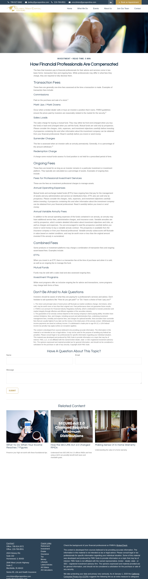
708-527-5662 (14, 2)
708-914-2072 (18, 546)
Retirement (45, 546)
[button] (69, 9)
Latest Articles (46, 565)
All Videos (45, 567)
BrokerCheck (122, 545)
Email (77, 355)
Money (43, 559)
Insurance (45, 554)
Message (10, 370)
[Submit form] (12, 391)
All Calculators (47, 570)
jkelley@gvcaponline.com (37, 2)
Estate (43, 551)
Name (8, 355)
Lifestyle (44, 562)
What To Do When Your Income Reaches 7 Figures (24, 446)
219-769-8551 (58, 2)
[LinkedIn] (110, 2)
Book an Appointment (129, 2)
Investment (45, 549)
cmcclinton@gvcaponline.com (82, 2)
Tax (42, 557)
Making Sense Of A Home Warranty (115, 445)
